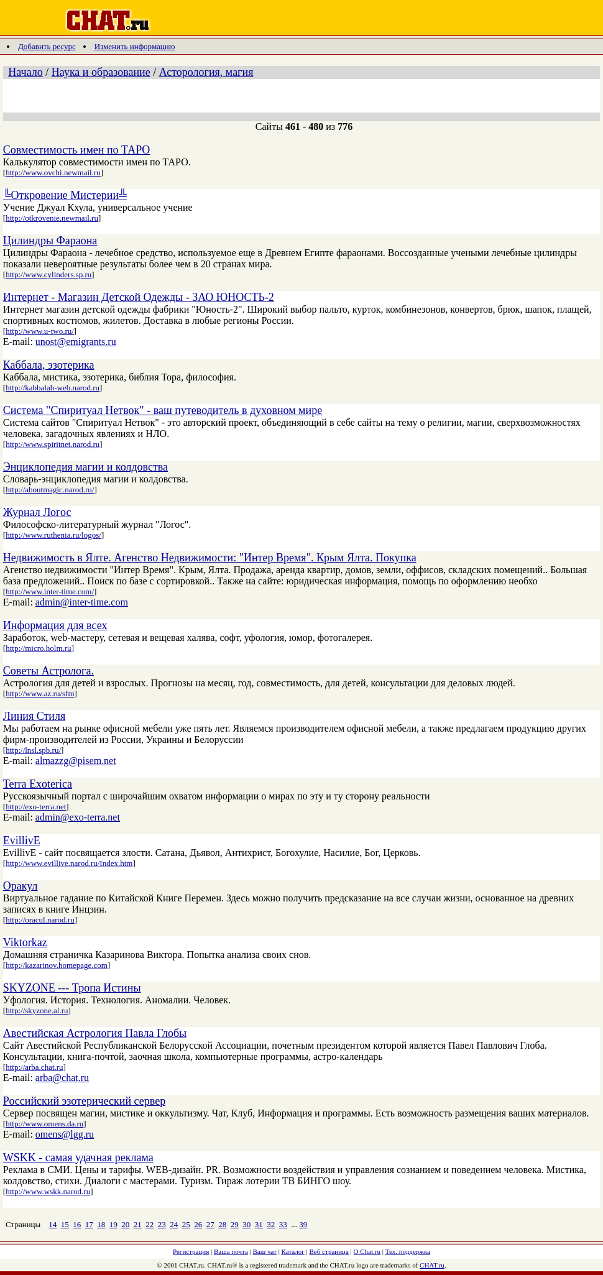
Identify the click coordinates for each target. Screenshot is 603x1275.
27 (210, 1224)
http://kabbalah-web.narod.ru (52, 387)
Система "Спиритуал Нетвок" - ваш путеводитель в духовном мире (162, 410)
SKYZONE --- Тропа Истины (72, 988)
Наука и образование (101, 72)
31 (259, 1224)
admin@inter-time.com (81, 602)
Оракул (20, 886)
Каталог (293, 1251)
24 (174, 1224)
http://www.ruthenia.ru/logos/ (53, 535)
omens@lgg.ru (64, 1134)
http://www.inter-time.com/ (50, 591)
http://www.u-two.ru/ (40, 331)
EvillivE (21, 840)
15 (65, 1224)
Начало (25, 72)
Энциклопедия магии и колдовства (85, 467)
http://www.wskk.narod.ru (48, 1191)
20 (125, 1224)
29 (235, 1224)
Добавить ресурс (47, 46)
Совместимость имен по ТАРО (76, 150)
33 (283, 1224)
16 (77, 1224)
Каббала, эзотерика (48, 365)
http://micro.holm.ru (38, 648)
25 (186, 1224)
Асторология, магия (206, 72)
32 (271, 1224)
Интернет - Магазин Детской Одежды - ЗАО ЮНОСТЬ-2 (138, 297)
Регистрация (191, 1251)
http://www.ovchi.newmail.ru (53, 172)
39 (303, 1224)
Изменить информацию (134, 46)
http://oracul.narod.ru (40, 919)
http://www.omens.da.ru (44, 1123)
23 (162, 1224)
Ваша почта (231, 1251)
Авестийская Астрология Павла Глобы (94, 1033)
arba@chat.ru (62, 1077)
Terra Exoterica (37, 784)
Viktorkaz (25, 942)
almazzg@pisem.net (75, 760)
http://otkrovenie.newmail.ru (52, 218)
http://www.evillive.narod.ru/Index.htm (69, 863)
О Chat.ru (367, 1251)
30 (246, 1224)
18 (101, 1224)
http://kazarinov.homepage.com (57, 965)
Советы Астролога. (48, 671)
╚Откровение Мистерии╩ (65, 195)
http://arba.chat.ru (34, 1067)
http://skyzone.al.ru (37, 1010)
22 (149, 1224)
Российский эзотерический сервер (84, 1101)
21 (138, 1224)
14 (52, 1224)
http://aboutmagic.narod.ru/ (50, 489)
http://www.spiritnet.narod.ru (52, 444)
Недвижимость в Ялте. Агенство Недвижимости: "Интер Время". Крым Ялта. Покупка (210, 557)
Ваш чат (265, 1251)
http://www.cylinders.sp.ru (48, 274)
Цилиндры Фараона (50, 240)
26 (198, 1224)
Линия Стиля (34, 716)
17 (89, 1224)
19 (113, 1224)
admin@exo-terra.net (77, 817)
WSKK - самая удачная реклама (78, 1157)
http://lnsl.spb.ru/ (33, 750)
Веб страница (329, 1251)
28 (222, 1224)
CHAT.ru (432, 1265)
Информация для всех (55, 625)
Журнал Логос (37, 512)
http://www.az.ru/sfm (40, 693)
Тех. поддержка (407, 1251)
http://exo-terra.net (36, 806)
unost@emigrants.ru (75, 341)
